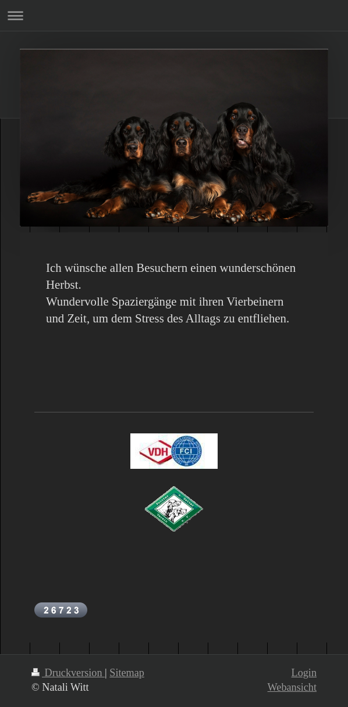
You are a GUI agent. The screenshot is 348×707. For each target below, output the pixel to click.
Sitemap (126, 673)
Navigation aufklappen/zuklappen (174, 15)
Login (304, 673)
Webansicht (292, 687)
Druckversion (68, 673)
